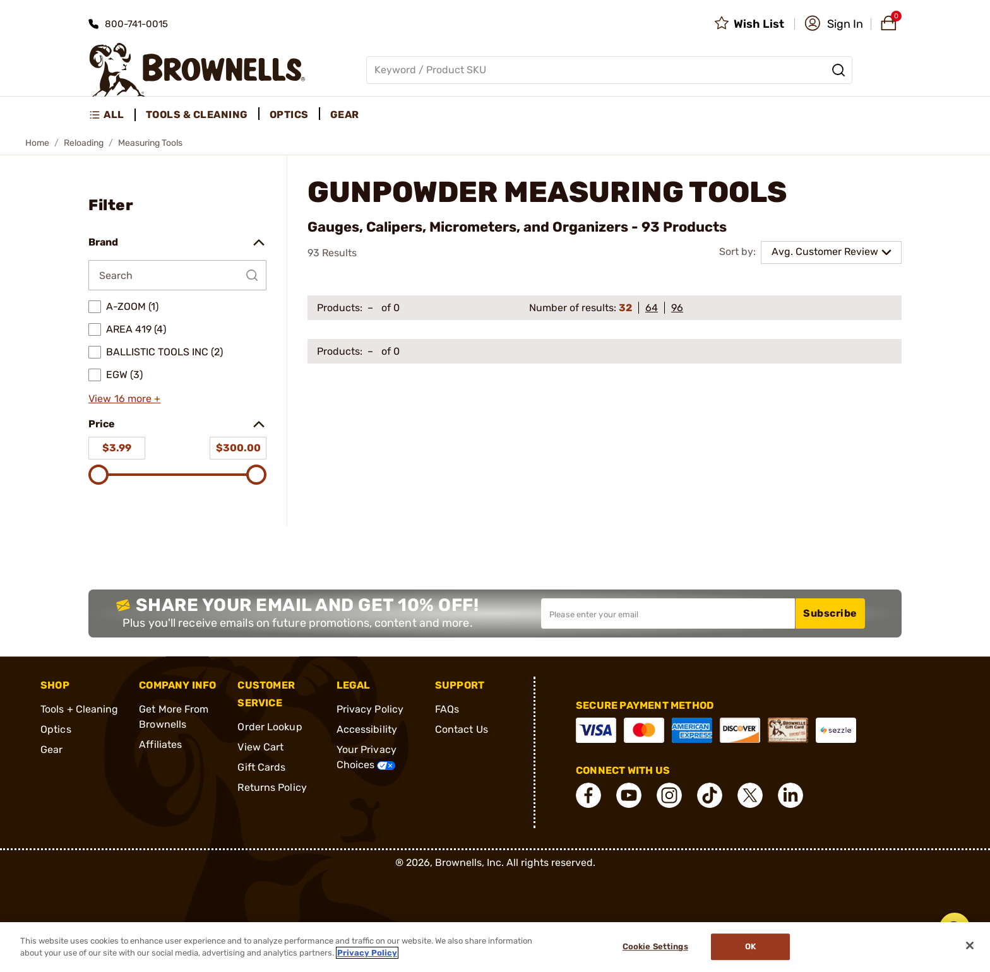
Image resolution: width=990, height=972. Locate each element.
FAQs (447, 709)
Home (37, 143)
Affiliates (160, 744)
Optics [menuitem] (289, 115)
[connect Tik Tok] (709, 795)
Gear (51, 750)
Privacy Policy (370, 709)
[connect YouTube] (628, 795)
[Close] (970, 945)
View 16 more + (124, 399)
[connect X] (750, 795)
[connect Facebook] (588, 795)
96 (677, 308)
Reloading (84, 143)
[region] (495, 947)
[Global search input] (609, 70)
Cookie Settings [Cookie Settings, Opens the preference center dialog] (655, 947)
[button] (833, 24)
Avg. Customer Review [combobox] (825, 252)
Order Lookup (269, 727)
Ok (750, 947)
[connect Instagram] (669, 795)
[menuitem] (112, 114)
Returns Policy (271, 787)
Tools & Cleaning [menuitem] (197, 115)
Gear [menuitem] (344, 115)
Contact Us (461, 729)
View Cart (260, 747)
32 (625, 308)
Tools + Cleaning (79, 709)
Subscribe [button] (830, 613)
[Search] (838, 70)
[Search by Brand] (177, 275)
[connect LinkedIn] (790, 795)
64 (651, 308)
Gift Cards (261, 767)
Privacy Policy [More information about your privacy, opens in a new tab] (367, 952)
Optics (55, 729)
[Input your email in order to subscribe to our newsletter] (668, 613)
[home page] (197, 70)
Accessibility (367, 729)
